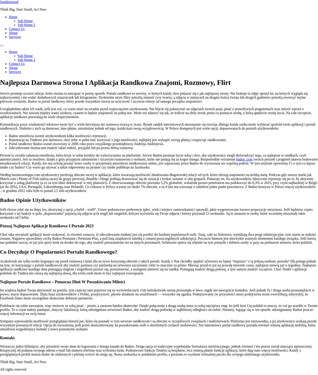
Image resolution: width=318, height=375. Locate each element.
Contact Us (17, 29)
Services (15, 37)
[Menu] (2, 45)
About (13, 33)
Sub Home (25, 21)
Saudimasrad (9, 2)
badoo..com (244, 159)
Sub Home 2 (26, 25)
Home (13, 17)
